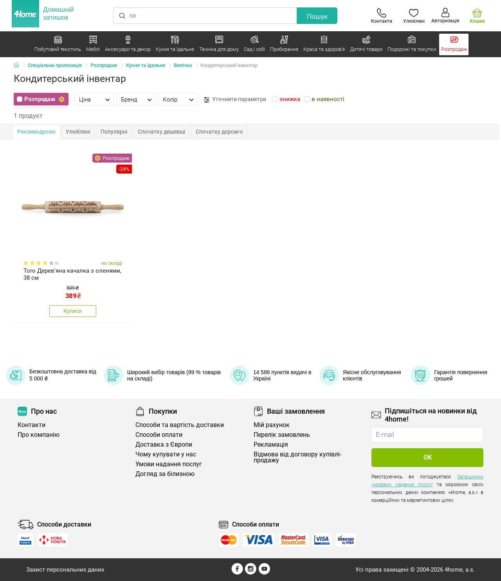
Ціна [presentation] (85, 99)
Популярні (114, 132)
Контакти (31, 425)
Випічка (183, 65)
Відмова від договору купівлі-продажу (297, 457)
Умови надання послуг (168, 464)
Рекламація (271, 444)
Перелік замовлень (282, 435)
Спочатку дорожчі (219, 132)
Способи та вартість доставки (179, 425)
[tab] (94, 99)
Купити (72, 311)
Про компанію (38, 435)
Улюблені (78, 132)
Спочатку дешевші (161, 132)
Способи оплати (158, 435)
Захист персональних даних (65, 569)
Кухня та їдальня (145, 65)
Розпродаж (103, 65)
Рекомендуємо (36, 132)
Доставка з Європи (163, 444)
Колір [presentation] (170, 99)
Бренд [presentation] (129, 99)
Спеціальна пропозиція (55, 65)
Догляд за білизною (165, 474)
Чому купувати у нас (165, 454)
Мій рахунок (272, 425)
